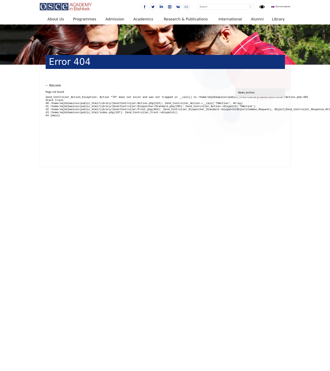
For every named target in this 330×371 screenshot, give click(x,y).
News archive (246, 92)
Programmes (84, 19)
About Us (55, 19)
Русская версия (283, 7)
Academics (143, 19)
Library (278, 19)
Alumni (257, 19)
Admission (115, 19)
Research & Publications (186, 19)
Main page (55, 85)
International (230, 19)
